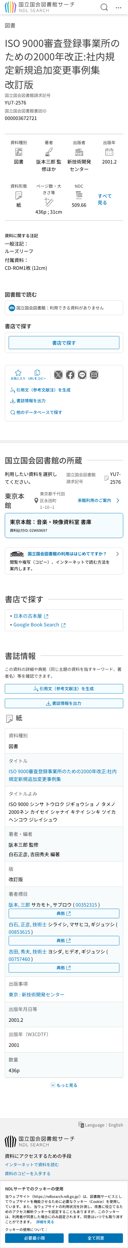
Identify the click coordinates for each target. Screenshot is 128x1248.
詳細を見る (45, 1221)
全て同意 (96, 1238)
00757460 (19, 958)
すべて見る (105, 199)
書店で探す (64, 342)
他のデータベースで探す (36, 412)
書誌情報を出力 (28, 400)
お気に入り (18, 374)
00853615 (19, 931)
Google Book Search (39, 624)
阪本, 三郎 (19, 904)
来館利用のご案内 (99, 500)
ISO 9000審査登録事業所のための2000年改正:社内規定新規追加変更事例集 (63, 775)
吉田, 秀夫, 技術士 (28, 951)
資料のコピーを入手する (28, 1173)
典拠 (64, 913)
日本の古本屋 (31, 615)
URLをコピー (37, 374)
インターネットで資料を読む (32, 1164)
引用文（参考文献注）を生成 (40, 390)
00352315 (86, 904)
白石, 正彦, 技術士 (28, 924)
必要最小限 (34, 1238)
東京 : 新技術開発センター (37, 994)
